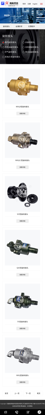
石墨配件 (31, 26)
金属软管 (19, 26)
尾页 (38, 393)
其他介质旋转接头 (11, 57)
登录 (24, 4)
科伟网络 (30, 406)
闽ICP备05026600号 (36, 403)
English (35, 4)
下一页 (28, 393)
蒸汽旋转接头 (9, 42)
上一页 (16, 393)
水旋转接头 (29, 42)
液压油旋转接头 (31, 52)
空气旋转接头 (9, 52)
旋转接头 (6, 26)
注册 (29, 4)
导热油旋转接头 (10, 47)
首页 (6, 393)
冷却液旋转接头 (31, 47)
